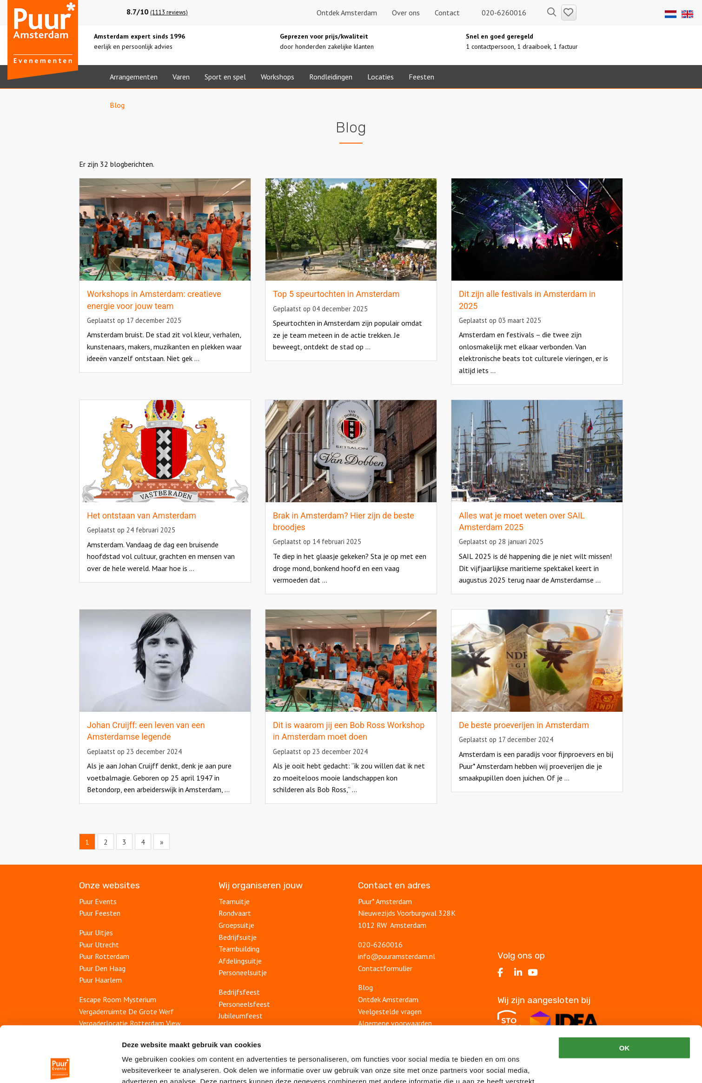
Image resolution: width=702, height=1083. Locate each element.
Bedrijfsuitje (238, 937)
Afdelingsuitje (240, 960)
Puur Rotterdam (104, 956)
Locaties (380, 76)
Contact (447, 12)
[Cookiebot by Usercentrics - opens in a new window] (60, 1065)
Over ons (406, 12)
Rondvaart (235, 913)
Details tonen (502, 1065)
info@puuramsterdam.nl (396, 956)
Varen (181, 76)
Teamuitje (234, 901)
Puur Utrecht (99, 944)
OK (624, 990)
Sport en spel (225, 76)
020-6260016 (500, 12)
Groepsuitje (236, 925)
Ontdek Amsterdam (347, 12)
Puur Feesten (99, 913)
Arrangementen (134, 76)
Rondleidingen (330, 76)
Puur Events (98, 901)
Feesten (421, 76)
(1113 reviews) (169, 12)
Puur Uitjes (96, 932)
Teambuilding (239, 948)
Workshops (277, 76)
